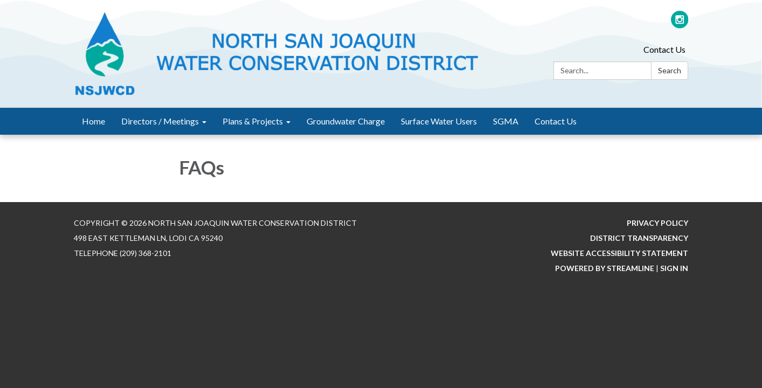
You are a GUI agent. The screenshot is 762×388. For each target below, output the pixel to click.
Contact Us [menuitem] (556, 121)
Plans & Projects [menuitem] (253, 121)
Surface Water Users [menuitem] (439, 121)
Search (669, 70)
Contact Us (664, 49)
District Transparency (639, 237)
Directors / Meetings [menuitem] (160, 121)
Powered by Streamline (604, 268)
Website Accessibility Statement (619, 253)
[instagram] (680, 24)
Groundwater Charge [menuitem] (346, 121)
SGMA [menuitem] (505, 121)
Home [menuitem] (93, 121)
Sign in (674, 268)
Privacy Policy (657, 222)
